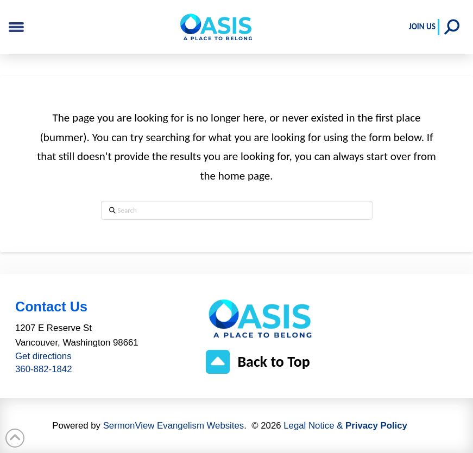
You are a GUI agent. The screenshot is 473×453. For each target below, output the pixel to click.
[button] (452, 27)
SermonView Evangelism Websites (173, 425)
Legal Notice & (345, 425)
